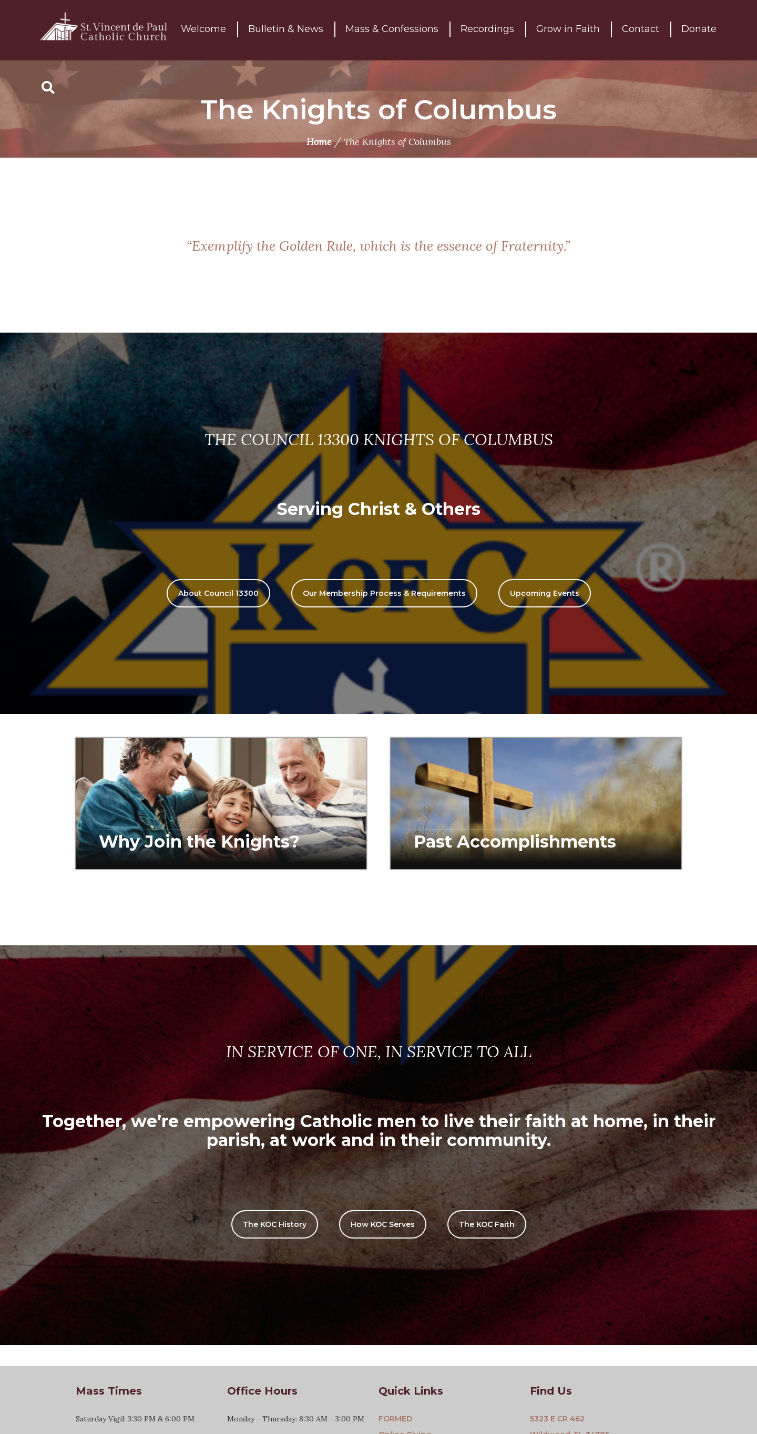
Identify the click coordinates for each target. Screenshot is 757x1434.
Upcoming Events (544, 593)
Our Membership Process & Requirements (384, 593)
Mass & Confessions (391, 30)
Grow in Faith (568, 30)
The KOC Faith (487, 1224)
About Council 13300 (218, 593)
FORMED (395, 1418)
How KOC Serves (383, 1224)
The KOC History (274, 1224)
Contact (640, 30)
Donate (699, 30)
